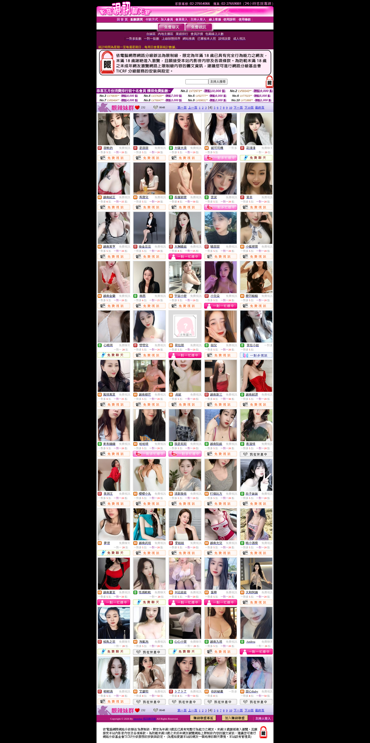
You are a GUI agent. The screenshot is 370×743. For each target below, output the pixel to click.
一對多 (233, 148)
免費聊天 (267, 148)
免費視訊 (124, 148)
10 (230, 107)
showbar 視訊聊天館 (145, 718)
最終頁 (259, 107)
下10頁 (249, 107)
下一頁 (238, 107)
